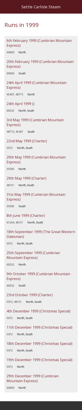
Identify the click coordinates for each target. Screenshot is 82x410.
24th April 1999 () (20, 103)
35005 (10, 169)
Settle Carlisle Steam (41, 6)
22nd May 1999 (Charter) (27, 141)
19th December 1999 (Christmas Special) (39, 359)
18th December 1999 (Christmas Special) (39, 343)
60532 (10, 110)
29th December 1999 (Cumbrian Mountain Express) (33, 378)
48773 (19, 94)
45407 (10, 94)
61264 (10, 222)
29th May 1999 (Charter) (26, 178)
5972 (10, 148)
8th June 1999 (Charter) (26, 215)
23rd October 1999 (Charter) (30, 294)
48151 (10, 185)
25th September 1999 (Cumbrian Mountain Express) (33, 255)
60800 (10, 52)
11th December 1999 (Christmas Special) (39, 327)
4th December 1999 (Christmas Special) (38, 311)
